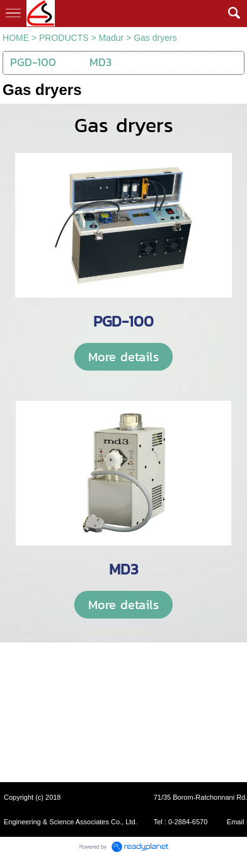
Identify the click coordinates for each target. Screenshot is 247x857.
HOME (16, 38)
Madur (111, 38)
